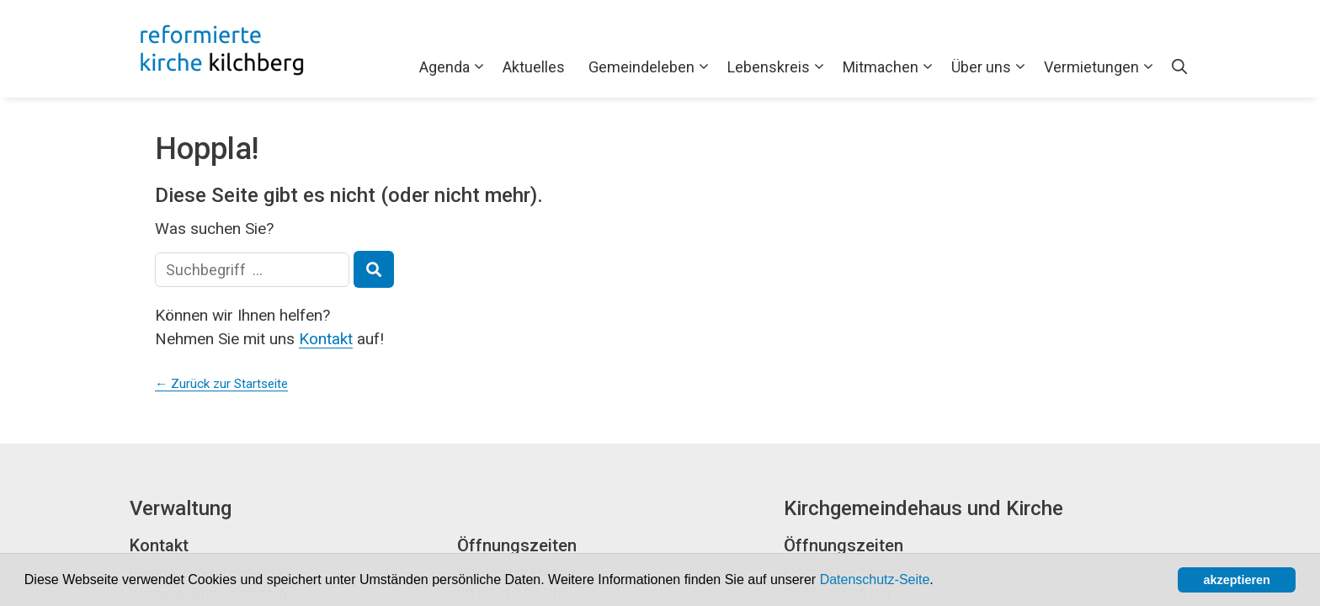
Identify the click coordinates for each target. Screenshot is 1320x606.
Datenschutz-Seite (875, 579)
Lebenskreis (779, 67)
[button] (939, 581)
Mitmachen (891, 67)
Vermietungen (1102, 67)
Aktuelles (534, 67)
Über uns (991, 67)
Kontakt (326, 338)
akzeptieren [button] (1237, 580)
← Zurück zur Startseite (221, 383)
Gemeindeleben (652, 67)
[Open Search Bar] (1179, 67)
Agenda (455, 67)
